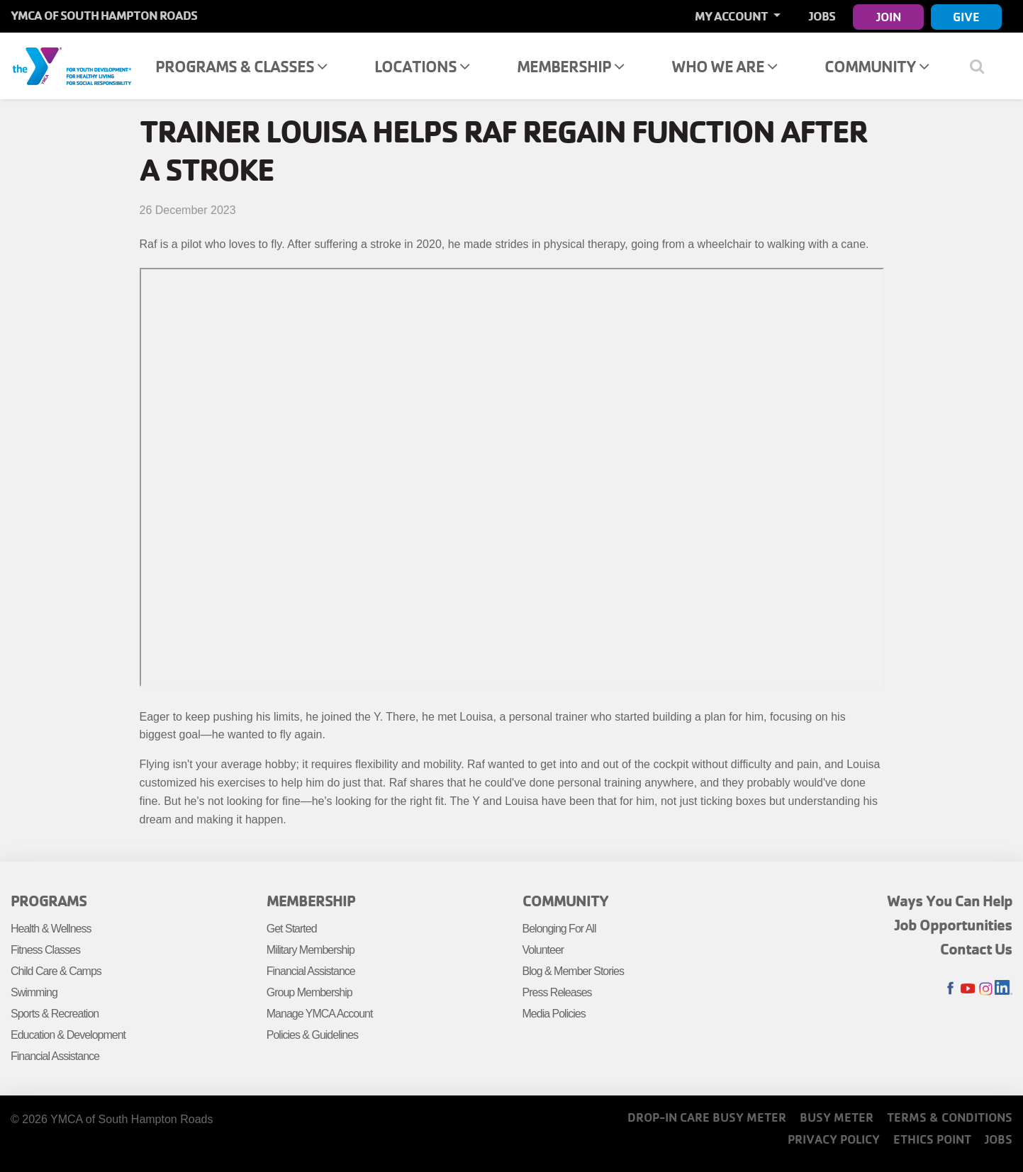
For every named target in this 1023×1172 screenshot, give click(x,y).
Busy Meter (836, 1117)
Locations (421, 66)
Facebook (950, 989)
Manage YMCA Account (320, 1014)
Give (966, 16)
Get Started (292, 929)
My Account (732, 16)
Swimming (34, 992)
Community (876, 66)
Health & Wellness (51, 929)
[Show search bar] (982, 66)
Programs (48, 901)
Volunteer (543, 950)
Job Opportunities (953, 925)
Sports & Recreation (55, 1014)
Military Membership (310, 950)
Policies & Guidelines (312, 1035)
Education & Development (68, 1035)
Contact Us (976, 949)
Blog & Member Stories (573, 971)
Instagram (986, 989)
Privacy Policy (834, 1139)
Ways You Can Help (949, 901)
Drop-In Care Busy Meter (706, 1117)
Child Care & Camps (56, 971)
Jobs (822, 16)
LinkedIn (1003, 989)
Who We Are (724, 66)
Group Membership (309, 992)
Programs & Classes (241, 66)
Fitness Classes (45, 950)
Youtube (968, 989)
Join (888, 16)
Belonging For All (559, 929)
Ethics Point (932, 1139)
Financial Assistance (55, 1056)
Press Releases (557, 992)
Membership (570, 66)
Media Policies (554, 1014)
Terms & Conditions (949, 1117)
